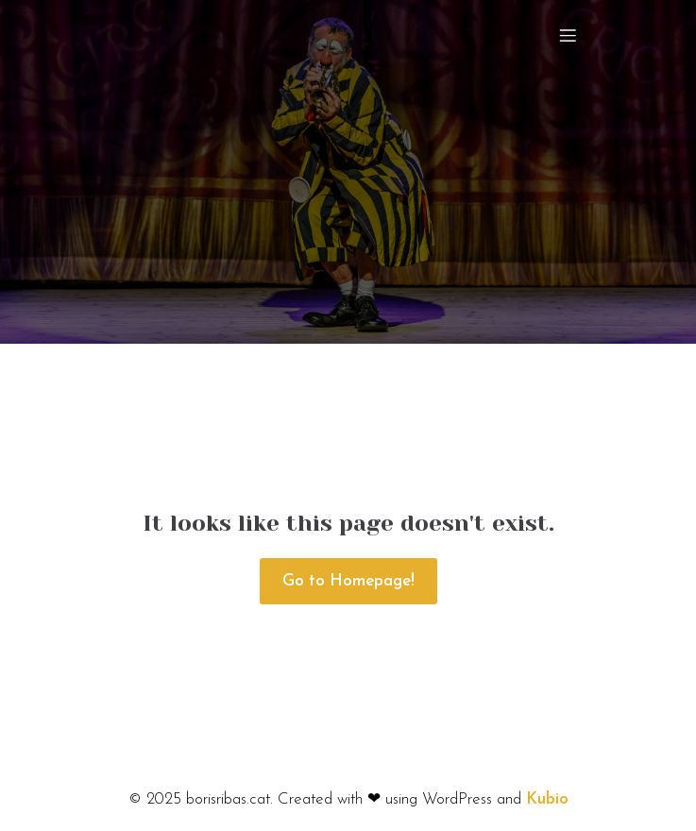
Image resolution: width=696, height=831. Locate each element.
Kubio (547, 799)
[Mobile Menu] (568, 35)
